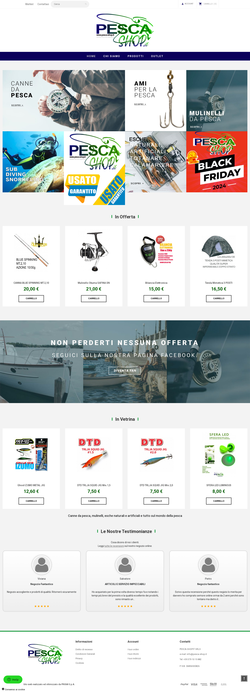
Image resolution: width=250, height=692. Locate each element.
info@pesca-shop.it (197, 654)
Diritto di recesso (84, 649)
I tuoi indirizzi (134, 658)
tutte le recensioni (114, 546)
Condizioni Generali (85, 654)
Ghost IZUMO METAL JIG (93, 485)
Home (91, 56)
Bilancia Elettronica (219, 282)
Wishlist (29, 4)
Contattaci (43, 4)
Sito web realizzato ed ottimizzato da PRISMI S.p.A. (49, 684)
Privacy (79, 658)
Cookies (80, 663)
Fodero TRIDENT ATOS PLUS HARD (31, 485)
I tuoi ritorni (133, 654)
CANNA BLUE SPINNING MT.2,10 (93, 282)
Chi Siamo (111, 56)
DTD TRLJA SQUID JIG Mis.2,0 (218, 485)
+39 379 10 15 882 (192, 659)
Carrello (31, 298)
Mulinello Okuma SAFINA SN (156, 282)
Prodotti (136, 56)
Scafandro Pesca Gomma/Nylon (31, 282)
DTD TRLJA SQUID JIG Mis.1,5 (156, 485)
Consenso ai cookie (13, 689)
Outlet (157, 56)
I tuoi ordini (133, 649)
